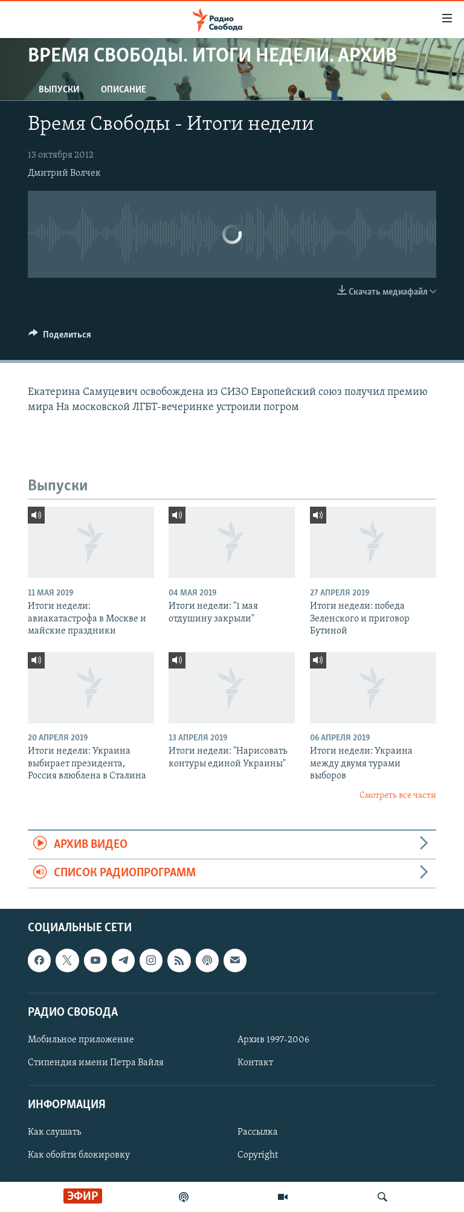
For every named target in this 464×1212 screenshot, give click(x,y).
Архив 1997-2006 (273, 1040)
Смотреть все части (397, 795)
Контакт (255, 1063)
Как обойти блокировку (79, 1155)
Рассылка (257, 1132)
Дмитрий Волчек (64, 173)
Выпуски (59, 90)
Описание (123, 90)
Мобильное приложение (81, 1040)
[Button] (59, 337)
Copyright (257, 1155)
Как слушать (54, 1132)
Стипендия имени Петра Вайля (96, 1063)
